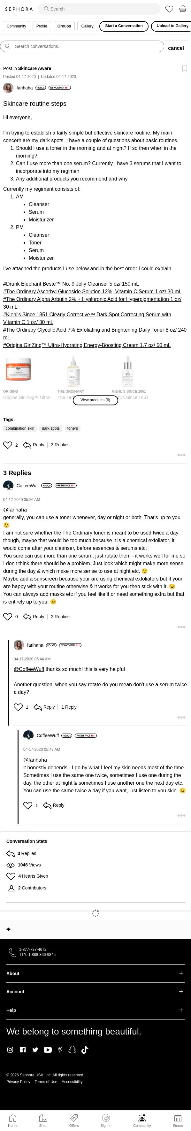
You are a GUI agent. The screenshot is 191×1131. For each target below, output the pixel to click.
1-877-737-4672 (32, 949)
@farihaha (15, 509)
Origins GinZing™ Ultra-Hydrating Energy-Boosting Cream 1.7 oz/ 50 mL (88, 345)
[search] (99, 9)
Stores (178, 1125)
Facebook (23, 1049)
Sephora (19, 9)
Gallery (87, 26)
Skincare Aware (34, 68)
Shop (43, 1125)
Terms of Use (46, 1082)
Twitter (35, 1049)
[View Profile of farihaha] (31, 88)
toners (72, 428)
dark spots (50, 428)
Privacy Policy (18, 1082)
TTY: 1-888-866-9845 (37, 954)
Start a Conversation (123, 26)
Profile (41, 26)
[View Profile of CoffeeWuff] (34, 486)
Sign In (106, 1120)
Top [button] (8, 929)
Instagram (10, 1049)
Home (12, 1125)
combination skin (20, 428)
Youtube (48, 1050)
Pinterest (60, 1049)
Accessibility (72, 1082)
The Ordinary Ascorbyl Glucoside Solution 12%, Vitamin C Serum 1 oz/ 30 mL (94, 291)
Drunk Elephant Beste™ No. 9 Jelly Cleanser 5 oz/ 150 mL (72, 284)
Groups (64, 26)
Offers (74, 1125)
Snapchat (72, 1049)
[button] (95, 400)
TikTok (85, 1049)
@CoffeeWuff (29, 669)
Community (142, 1125)
